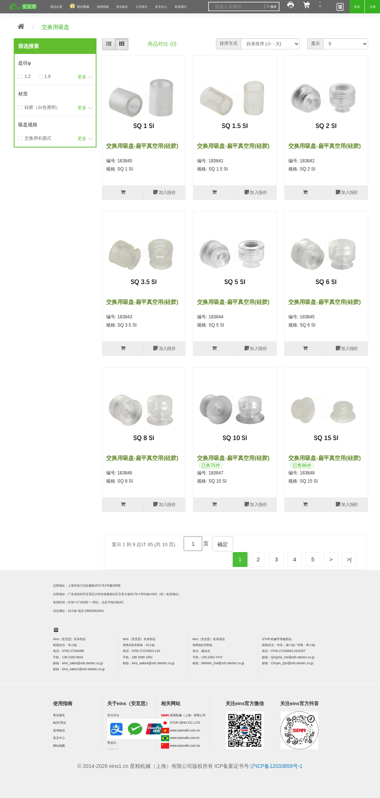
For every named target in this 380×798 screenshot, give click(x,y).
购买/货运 (59, 722)
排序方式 (229, 43)
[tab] (55, 63)
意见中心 (59, 738)
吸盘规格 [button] (27, 124)
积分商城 (83, 7)
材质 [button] (23, 94)
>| (349, 559)
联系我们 (181, 7)
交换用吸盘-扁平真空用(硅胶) (142, 146)
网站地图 (59, 745)
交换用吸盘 (55, 27)
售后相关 (122, 7)
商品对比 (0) (162, 44)
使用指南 (103, 7)
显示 (315, 43)
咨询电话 (59, 730)
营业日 (111, 743)
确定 (222, 544)
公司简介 (142, 7)
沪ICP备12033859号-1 (276, 766)
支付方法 (113, 715)
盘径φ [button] (24, 63)
